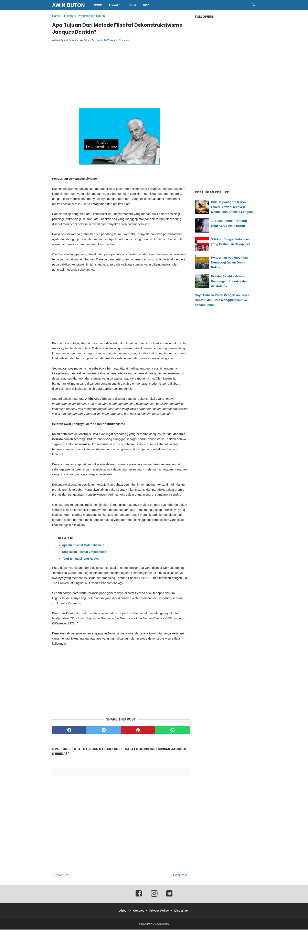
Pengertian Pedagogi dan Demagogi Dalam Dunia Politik (229, 262)
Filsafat (115, 4)
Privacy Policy (160, 914)
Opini (147, 4)
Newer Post (62, 878)
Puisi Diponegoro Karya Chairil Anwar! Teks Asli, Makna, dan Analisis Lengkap (232, 207)
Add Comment (122, 44)
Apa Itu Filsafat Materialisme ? (83, 548)
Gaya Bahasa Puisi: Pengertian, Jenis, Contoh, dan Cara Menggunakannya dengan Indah (222, 300)
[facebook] (69, 734)
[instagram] (154, 900)
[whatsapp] (172, 734)
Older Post (180, 878)
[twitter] (103, 734)
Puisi (132, 4)
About (120, 914)
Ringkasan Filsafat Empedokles (84, 555)
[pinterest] (138, 734)
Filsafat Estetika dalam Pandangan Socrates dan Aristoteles (229, 281)
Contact (137, 914)
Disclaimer (184, 914)
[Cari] (253, 6)
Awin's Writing (71, 44)
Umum (98, 4)
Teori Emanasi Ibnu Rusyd (80, 562)
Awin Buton (68, 5)
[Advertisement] (121, 78)
